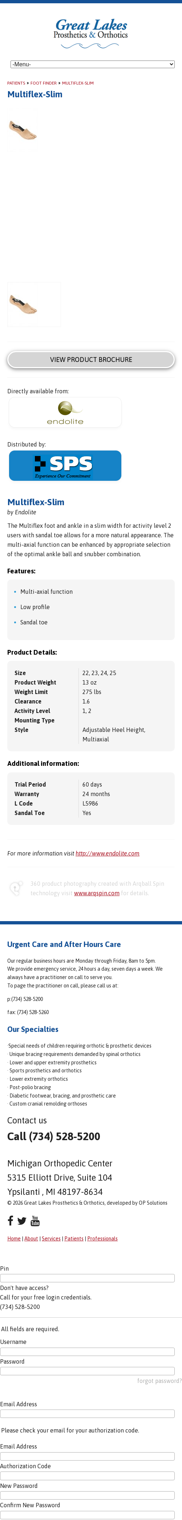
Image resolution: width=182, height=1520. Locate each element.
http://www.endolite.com (107, 853)
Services (51, 1239)
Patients (16, 83)
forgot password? (159, 1380)
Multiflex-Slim (78, 83)
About (31, 1239)
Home (14, 1239)
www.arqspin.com (97, 893)
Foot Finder (44, 83)
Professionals (102, 1239)
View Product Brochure (91, 359)
